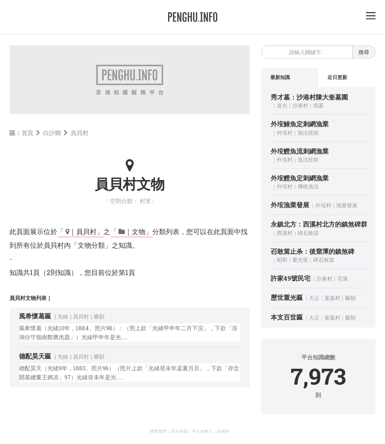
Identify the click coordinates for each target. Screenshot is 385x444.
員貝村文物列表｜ (30, 297)
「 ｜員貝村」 (80, 231)
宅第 (342, 278)
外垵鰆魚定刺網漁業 (300, 124)
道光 (282, 105)
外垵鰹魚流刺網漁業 (300, 151)
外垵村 (285, 132)
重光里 (300, 259)
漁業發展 (346, 205)
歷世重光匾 (287, 297)
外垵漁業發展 (290, 204)
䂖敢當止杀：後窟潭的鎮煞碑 (312, 251)
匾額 (99, 316)
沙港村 (300, 105)
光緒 (63, 316)
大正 (314, 297)
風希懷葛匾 (35, 316)
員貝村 (79, 133)
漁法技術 (308, 132)
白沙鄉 (52, 133)
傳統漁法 (308, 186)
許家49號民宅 (290, 278)
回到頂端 (179, 431)
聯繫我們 (158, 431)
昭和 (282, 259)
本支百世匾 (287, 317)
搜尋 (364, 52)
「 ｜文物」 (131, 231)
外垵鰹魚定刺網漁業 (300, 178)
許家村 (324, 278)
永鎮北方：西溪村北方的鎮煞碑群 (319, 224)
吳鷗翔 (223, 431)
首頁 (27, 133)
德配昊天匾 (35, 356)
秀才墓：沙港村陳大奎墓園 (309, 97)
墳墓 (318, 105)
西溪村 (285, 232)
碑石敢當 (308, 232)
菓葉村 (332, 297)
